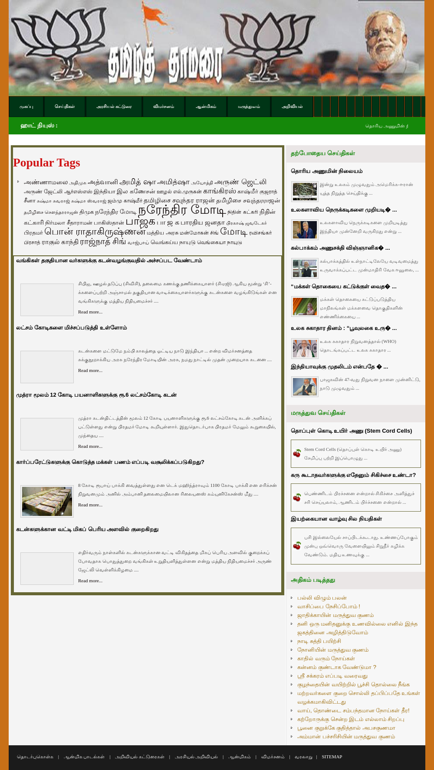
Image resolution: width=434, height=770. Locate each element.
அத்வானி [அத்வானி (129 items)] (103, 182)
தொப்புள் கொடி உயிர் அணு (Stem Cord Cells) (351, 430)
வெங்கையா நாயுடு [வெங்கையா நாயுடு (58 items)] (219, 242)
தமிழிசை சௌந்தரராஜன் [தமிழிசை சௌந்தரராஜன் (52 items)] (51, 212)
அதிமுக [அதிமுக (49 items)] (77, 182)
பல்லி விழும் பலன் (322, 597)
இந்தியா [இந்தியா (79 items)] (104, 191)
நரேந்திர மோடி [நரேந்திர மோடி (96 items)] (116, 211)
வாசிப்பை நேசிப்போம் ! (328, 606)
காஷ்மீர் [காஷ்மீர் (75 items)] (247, 191)
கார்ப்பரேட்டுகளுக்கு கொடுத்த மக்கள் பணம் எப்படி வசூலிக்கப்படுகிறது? (110, 462)
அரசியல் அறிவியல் (196, 756)
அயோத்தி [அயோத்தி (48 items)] (202, 182)
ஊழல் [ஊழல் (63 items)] (164, 192)
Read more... (90, 311)
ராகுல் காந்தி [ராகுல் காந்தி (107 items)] (60, 241)
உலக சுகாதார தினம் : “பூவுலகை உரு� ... (344, 328)
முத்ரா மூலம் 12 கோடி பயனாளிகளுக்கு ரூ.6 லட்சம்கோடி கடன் (96, 395)
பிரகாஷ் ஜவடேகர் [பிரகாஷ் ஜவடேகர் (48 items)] (246, 222)
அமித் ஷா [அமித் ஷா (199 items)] (137, 181)
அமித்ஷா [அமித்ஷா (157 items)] (173, 182)
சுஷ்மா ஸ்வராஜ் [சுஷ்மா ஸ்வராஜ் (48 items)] (88, 200)
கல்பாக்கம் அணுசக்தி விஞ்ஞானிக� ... (340, 248)
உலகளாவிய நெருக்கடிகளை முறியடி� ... (344, 209)
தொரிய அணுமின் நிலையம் (326, 171)
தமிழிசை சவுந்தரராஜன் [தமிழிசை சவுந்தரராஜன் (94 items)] (248, 200)
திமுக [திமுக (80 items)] (86, 212)
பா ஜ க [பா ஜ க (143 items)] (168, 222)
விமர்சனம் (273, 756)
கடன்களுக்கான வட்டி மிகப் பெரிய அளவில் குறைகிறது (87, 529)
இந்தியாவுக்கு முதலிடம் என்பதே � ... (339, 366)
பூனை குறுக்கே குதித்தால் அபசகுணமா (346, 727)
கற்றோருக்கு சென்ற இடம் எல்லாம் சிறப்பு (350, 719)
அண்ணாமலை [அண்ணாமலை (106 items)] (46, 182)
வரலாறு (303, 756)
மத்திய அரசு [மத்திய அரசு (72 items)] (162, 233)
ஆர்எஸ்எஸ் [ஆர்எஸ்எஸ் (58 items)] (78, 191)
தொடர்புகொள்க (35, 756)
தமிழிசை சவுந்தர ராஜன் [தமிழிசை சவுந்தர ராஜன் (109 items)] (179, 200)
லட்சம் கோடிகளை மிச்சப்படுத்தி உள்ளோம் (71, 327)
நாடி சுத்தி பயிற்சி (319, 641)
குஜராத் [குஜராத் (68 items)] (268, 192)
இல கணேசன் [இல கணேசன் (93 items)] (136, 191)
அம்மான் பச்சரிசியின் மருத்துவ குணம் (346, 736)
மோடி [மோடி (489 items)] (234, 231)
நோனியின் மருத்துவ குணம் (332, 649)
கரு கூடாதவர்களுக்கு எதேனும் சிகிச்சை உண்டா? (353, 475)
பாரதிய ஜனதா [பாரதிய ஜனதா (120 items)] (203, 222)
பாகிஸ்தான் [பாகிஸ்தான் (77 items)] (109, 222)
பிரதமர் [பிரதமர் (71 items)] (33, 233)
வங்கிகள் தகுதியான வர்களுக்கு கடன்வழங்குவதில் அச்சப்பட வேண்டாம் (109, 260)
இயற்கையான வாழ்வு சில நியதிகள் (336, 519)
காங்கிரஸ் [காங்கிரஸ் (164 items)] (219, 191)
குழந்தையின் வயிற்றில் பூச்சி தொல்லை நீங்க (353, 684)
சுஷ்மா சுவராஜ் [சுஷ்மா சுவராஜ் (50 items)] (53, 200)
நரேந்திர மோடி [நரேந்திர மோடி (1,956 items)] (182, 209)
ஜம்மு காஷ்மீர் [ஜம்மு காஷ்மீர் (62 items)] (125, 201)
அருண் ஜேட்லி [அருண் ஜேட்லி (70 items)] (43, 192)
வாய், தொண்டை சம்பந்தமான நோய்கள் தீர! (353, 710)
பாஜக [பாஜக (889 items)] (140, 221)
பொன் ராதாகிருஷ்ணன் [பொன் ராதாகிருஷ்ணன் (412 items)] (94, 231)
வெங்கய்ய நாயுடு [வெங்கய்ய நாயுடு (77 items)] (173, 242)
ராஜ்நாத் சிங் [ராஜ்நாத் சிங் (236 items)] (103, 241)
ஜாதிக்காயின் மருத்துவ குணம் (335, 615)
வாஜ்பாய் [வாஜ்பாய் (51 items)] (138, 242)
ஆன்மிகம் (239, 756)
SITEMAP (332, 756)
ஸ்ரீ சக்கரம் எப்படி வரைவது (332, 675)
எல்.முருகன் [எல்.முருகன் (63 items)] (187, 192)
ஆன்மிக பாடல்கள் (84, 756)
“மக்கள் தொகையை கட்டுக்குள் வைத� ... (344, 286)
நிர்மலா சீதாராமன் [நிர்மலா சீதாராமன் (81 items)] (68, 222)
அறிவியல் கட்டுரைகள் (139, 756)
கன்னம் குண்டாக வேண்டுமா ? (336, 667)
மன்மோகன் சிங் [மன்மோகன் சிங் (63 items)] (199, 233)
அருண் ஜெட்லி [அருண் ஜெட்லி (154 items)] (240, 182)
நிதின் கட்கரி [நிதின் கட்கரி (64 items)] (242, 212)
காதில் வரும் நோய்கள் (326, 658)
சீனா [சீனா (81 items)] (30, 200)
